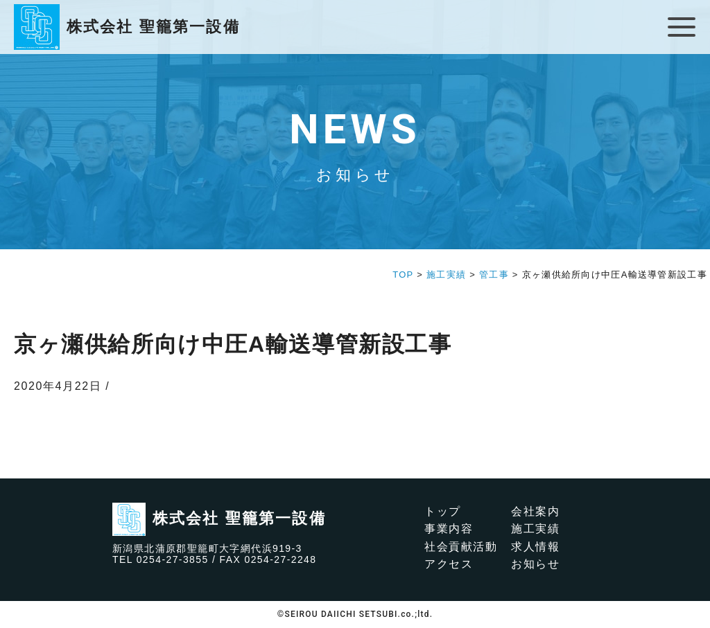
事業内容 (448, 529)
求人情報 (535, 547)
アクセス (448, 564)
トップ (442, 511)
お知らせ (535, 564)
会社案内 (535, 511)
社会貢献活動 (461, 547)
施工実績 (535, 529)
